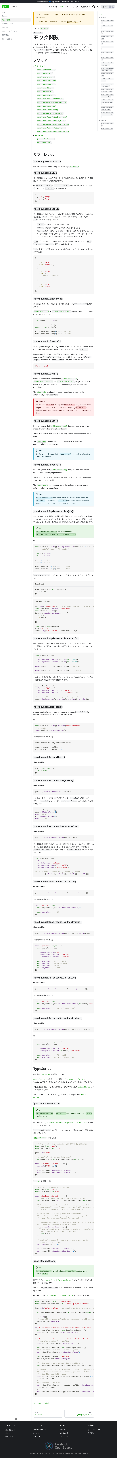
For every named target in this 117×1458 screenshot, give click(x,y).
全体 (3, 12)
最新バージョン (72, 22)
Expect (4, 16)
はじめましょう (11, 1430)
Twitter (36, 1436)
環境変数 (5, 35)
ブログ (75, 6)
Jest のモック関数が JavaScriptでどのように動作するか (66, 1122)
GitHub (64, 1433)
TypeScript (39, 135)
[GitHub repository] (93, 6)
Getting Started (84, 1087)
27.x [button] (13, 6)
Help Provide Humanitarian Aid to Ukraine (65, 2)
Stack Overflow (39, 1430)
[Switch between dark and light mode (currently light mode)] (98, 6)
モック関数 (6, 20)
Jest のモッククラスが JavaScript (58, 1280)
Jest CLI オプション (9, 31)
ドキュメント (52, 6)
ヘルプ (67, 6)
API (61, 6)
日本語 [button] (84, 6)
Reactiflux (37, 1433)
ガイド (7, 1433)
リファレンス (40, 66)
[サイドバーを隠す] (16, 1419)
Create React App (40, 1079)
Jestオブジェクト (8, 24)
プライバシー (94, 1430)
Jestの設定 (6, 27)
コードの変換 (7, 39)
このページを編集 (41, 1403)
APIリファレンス (11, 1436)
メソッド (102, 14)
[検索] (108, 7)
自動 (39, 1138)
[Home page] (35, 28)
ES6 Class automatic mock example (59, 1295)
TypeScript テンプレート (74, 1079)
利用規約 (92, 1433)
